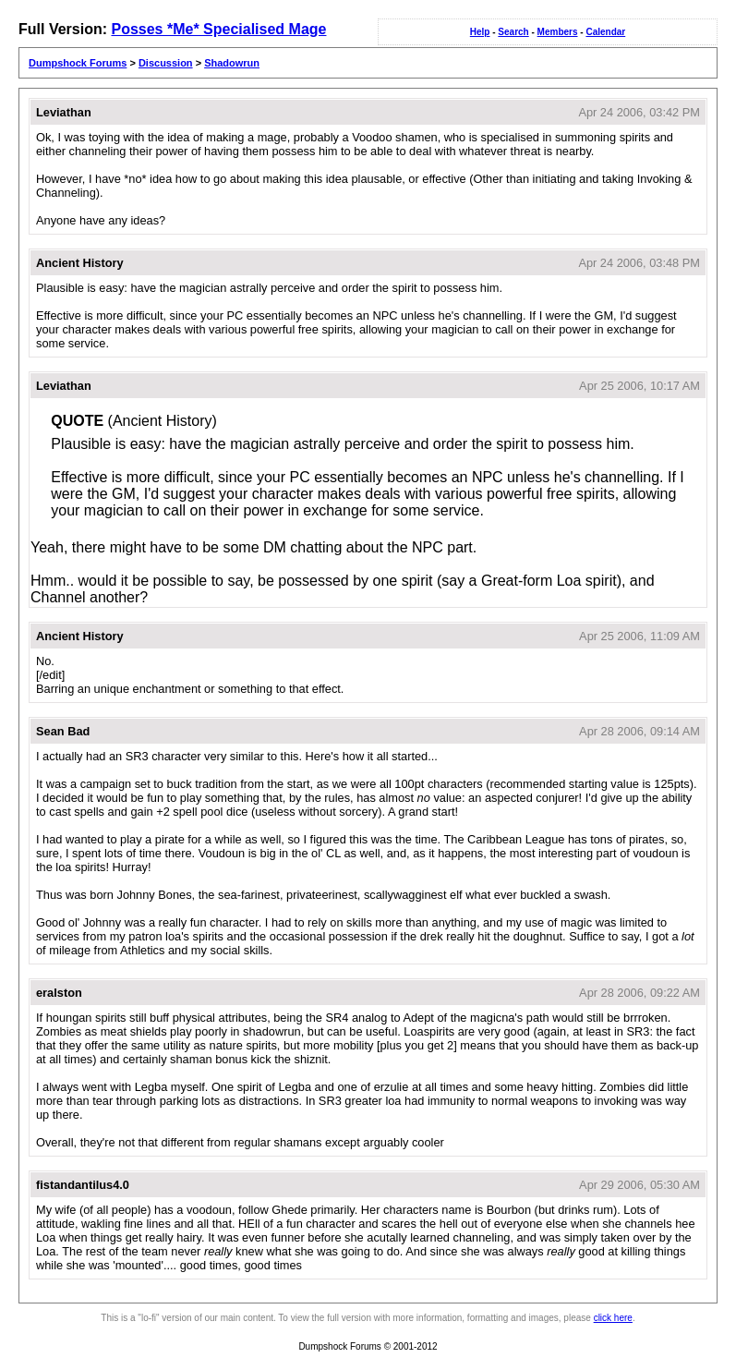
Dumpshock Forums (78, 62)
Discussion (166, 62)
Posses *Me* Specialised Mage (218, 29)
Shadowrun (231, 62)
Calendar (605, 32)
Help (480, 32)
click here (613, 1318)
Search (513, 32)
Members (557, 32)
